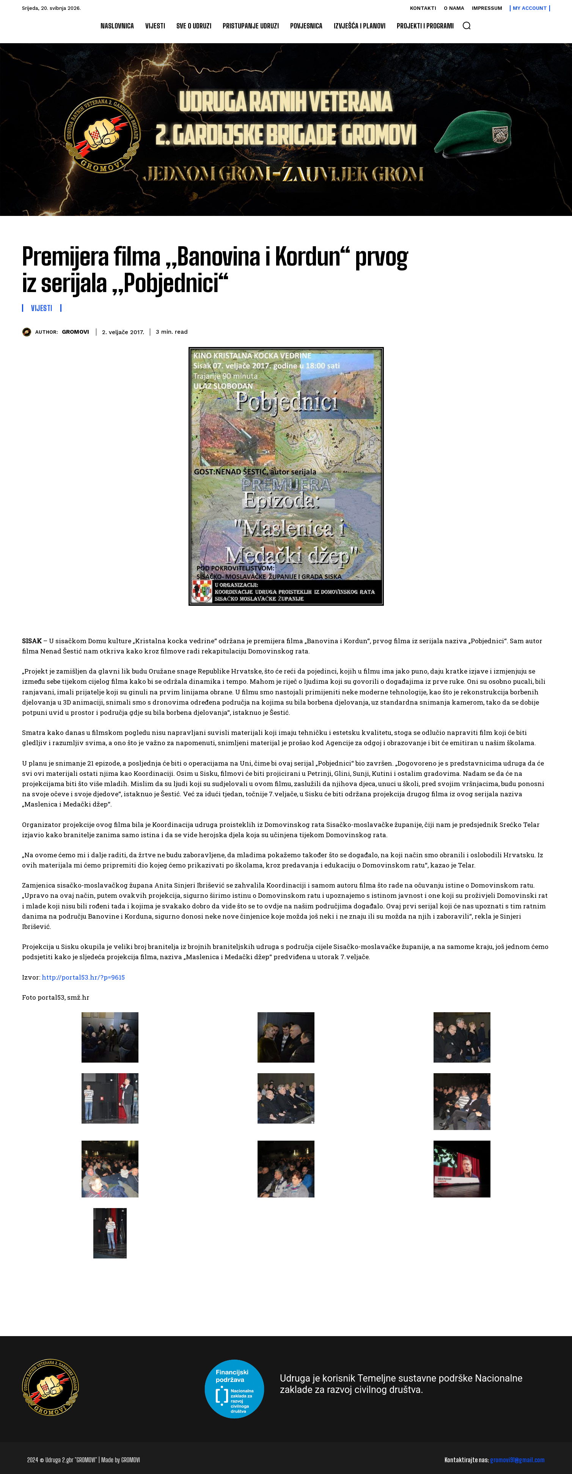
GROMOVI (75, 331)
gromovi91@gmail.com (517, 1459)
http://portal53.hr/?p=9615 (83, 977)
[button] (466, 25)
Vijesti (41, 308)
